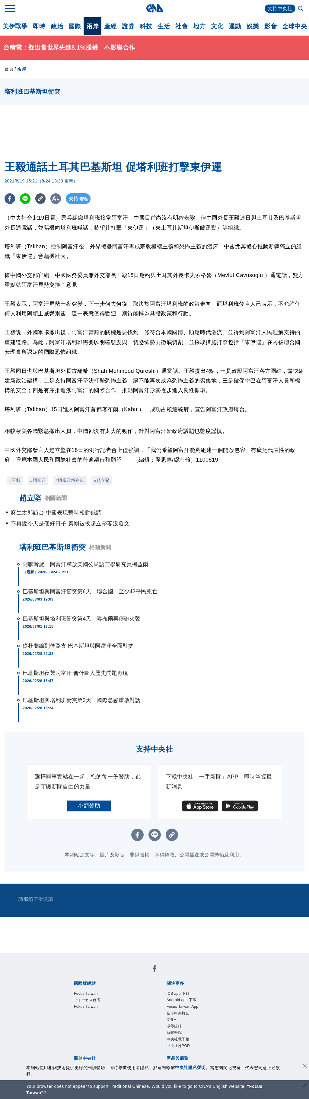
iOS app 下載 (178, 993)
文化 (217, 26)
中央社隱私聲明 (190, 1067)
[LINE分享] (25, 198)
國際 (74, 26)
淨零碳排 (174, 1026)
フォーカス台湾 (87, 1000)
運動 (235, 26)
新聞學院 (174, 1032)
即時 (39, 26)
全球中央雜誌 (178, 1013)
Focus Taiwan (86, 993)
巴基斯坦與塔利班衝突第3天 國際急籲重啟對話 (81, 700)
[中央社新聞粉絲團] (154, 969)
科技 (146, 26)
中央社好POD (178, 1046)
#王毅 (15, 480)
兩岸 (92, 26)
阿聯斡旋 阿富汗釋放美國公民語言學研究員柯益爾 (85, 564)
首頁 (9, 68)
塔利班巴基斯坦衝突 (52, 547)
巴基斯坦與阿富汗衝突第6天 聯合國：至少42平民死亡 (90, 591)
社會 (181, 26)
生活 (164, 26)
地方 (199, 26)
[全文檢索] (301, 9)
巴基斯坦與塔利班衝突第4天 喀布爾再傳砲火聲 (81, 619)
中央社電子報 (178, 1039)
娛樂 (253, 26)
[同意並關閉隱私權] (305, 1067)
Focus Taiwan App (182, 1006)
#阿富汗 (38, 480)
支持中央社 (280, 8)
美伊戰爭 (15, 26)
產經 (110, 26)
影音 (270, 26)
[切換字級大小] (56, 198)
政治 (57, 26)
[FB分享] (10, 198)
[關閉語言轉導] (305, 1085)
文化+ (172, 1019)
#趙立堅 (102, 480)
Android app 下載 (181, 1000)
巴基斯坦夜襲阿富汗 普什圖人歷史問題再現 (75, 673)
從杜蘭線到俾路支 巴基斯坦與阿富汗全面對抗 (78, 646)
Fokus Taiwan (86, 1006)
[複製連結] (40, 198)
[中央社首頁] (154, 8)
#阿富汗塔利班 (70, 480)
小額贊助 (89, 806)
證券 (128, 26)
